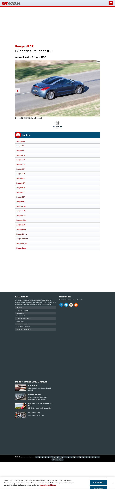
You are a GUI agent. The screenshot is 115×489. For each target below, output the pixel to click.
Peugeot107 (20, 146)
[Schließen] (112, 483)
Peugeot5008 (20, 225)
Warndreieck (20, 316)
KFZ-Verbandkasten (23, 327)
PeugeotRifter (21, 229)
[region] (57, 483)
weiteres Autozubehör (23, 329)
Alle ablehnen (98, 482)
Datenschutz (72, 300)
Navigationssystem (22, 310)
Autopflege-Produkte (23, 318)
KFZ (11, 3)
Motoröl (19, 308)
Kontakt (79, 300)
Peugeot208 (20, 164)
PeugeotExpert (21, 243)
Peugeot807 (20, 197)
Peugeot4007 (21, 215)
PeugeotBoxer (21, 248)
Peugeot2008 (20, 206)
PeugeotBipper (21, 234)
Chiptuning (20, 321)
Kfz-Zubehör (30, 302)
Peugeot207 (20, 160)
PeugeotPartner (22, 239)
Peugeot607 (20, 192)
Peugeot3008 (20, 211)
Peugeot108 (20, 150)
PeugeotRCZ (20, 201)
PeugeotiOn (20, 141)
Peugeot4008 (21, 220)
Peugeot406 (20, 178)
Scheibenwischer (22, 324)
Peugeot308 (20, 174)
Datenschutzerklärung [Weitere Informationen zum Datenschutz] (48, 485)
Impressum (63, 300)
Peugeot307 (20, 169)
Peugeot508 (20, 187)
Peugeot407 (20, 183)
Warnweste (20, 313)
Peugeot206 (20, 155)
